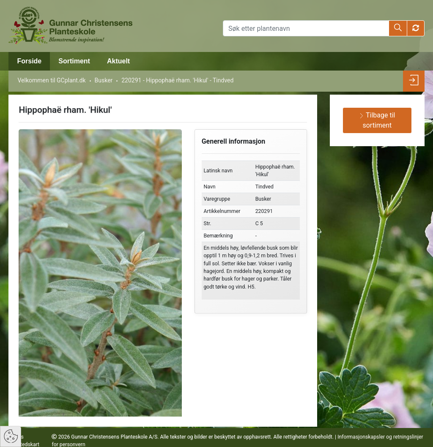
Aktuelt (118, 61)
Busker (104, 80)
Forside (29, 61)
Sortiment (74, 61)
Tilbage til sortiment (377, 120)
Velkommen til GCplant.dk (51, 80)
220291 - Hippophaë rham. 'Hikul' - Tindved (177, 80)
